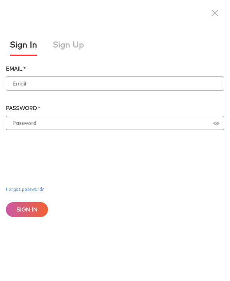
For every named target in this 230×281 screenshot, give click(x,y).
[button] (214, 14)
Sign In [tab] (23, 44)
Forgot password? (25, 189)
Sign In (26, 209)
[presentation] (65, 150)
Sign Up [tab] (68, 44)
